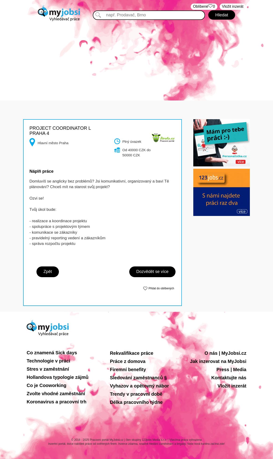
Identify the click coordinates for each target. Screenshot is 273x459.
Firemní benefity (128, 369)
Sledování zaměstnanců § (138, 377)
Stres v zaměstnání (48, 369)
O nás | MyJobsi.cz (225, 353)
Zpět (47, 271)
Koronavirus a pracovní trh (56, 401)
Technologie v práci (48, 360)
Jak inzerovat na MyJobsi (218, 361)
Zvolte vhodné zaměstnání (56, 393)
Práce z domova (127, 361)
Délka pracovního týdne (136, 402)
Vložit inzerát (232, 385)
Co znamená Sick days (52, 352)
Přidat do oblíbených (161, 288)
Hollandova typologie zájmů (57, 377)
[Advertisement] (136, 56)
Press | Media (231, 369)
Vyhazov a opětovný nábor (139, 385)
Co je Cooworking (46, 385)
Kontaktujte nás (228, 377)
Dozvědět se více (152, 271)
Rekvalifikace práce (131, 353)
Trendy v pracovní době (136, 394)
